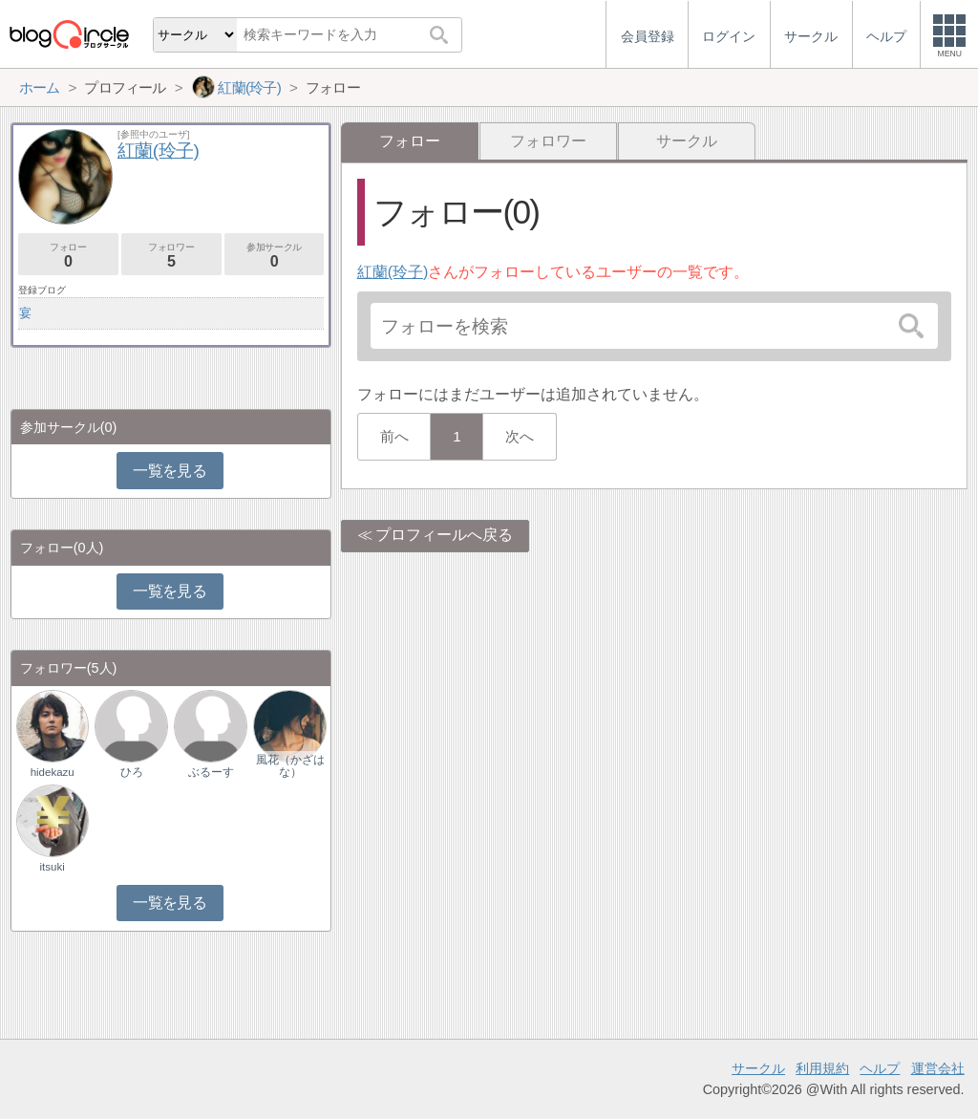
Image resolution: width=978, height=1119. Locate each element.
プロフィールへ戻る (444, 535)
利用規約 (822, 1068)
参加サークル (274, 255)
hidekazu (52, 772)
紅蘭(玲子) (393, 272)
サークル (686, 141)
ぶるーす (211, 772)
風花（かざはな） (290, 765)
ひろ (131, 772)
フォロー (68, 255)
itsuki (52, 866)
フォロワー (548, 141)
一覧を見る (169, 471)
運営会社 (938, 1068)
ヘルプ (880, 1068)
